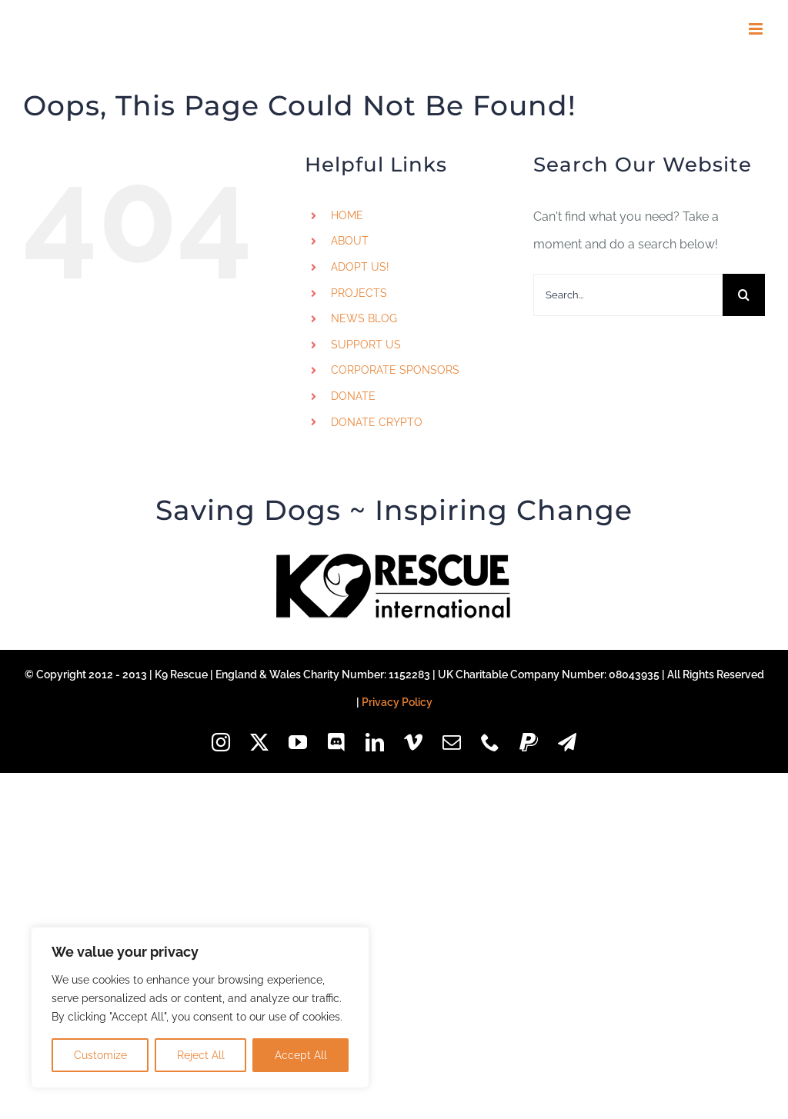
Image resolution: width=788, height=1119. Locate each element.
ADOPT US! (360, 267)
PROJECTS (359, 293)
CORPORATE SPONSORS (395, 370)
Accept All (301, 1055)
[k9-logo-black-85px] (394, 559)
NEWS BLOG (364, 318)
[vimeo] (413, 742)
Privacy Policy (397, 702)
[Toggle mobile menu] (757, 29)
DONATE (353, 396)
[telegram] (567, 742)
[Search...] (628, 295)
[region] (200, 1007)
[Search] (744, 295)
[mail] (451, 742)
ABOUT (350, 241)
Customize (100, 1055)
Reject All (201, 1055)
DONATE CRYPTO (376, 422)
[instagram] (220, 742)
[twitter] (259, 742)
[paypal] (528, 742)
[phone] (490, 742)
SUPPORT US (366, 344)
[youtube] (297, 742)
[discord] (336, 742)
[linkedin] (374, 742)
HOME (347, 215)
